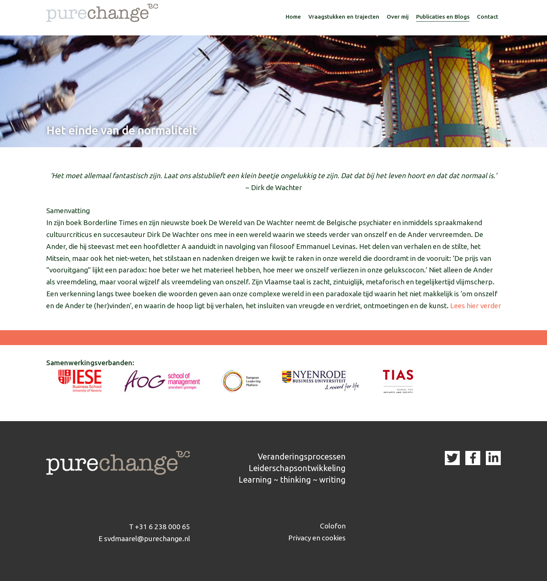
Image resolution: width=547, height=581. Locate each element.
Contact (487, 16)
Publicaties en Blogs (442, 16)
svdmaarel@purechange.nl (147, 538)
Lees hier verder (475, 305)
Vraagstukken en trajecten (343, 16)
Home (293, 16)
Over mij (398, 16)
